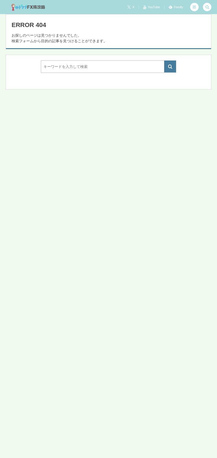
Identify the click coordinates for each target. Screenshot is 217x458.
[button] (194, 7)
